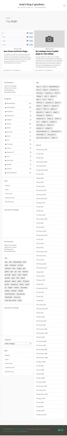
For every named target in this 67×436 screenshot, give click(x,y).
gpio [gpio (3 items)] (39, 100)
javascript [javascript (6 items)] (49, 103)
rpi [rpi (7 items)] (38, 122)
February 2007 (42, 416)
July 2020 (40, 175)
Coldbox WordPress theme (11, 432)
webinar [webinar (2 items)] (50, 125)
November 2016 (42, 220)
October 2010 (42, 306)
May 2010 (40, 314)
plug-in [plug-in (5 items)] (49, 112)
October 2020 (42, 166)
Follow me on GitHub (10, 86)
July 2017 (40, 207)
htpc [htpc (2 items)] (50, 100)
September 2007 (43, 396)
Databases (19, 112)
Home (8, 18)
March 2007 (41, 412)
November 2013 (42, 269)
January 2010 (42, 326)
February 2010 (42, 322)
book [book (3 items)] (39, 90)
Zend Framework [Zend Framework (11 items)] (43, 132)
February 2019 (42, 191)
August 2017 (41, 203)
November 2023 (42, 150)
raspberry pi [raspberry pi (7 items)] (41, 119)
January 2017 (42, 216)
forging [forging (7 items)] (40, 96)
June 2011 (41, 293)
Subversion (19, 161)
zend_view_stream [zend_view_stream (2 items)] (43, 138)
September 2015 (43, 236)
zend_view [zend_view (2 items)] (51, 135)
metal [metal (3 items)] (39, 106)
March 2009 (41, 339)
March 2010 (41, 318)
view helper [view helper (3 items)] (41, 125)
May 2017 (40, 211)
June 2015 (41, 244)
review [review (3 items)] (58, 119)
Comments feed (9, 198)
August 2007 (41, 400)
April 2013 (41, 273)
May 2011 (40, 298)
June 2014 (41, 261)
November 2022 (42, 162)
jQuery (19, 137)
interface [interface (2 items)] (40, 103)
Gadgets (19, 120)
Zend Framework (19, 173)
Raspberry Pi (19, 153)
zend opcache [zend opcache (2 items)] (56, 132)
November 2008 (42, 355)
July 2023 (40, 154)
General (19, 124)
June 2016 (41, 228)
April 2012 (41, 285)
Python (19, 149)
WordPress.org (9, 202)
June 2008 (41, 371)
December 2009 (42, 330)
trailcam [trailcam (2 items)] (53, 122)
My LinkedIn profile (9, 92)
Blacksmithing (19, 104)
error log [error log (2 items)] (40, 93)
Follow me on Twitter (10, 88)
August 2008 (41, 363)
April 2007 (41, 408)
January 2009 (42, 347)
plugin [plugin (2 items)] (56, 112)
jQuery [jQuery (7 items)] (58, 103)
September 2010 (43, 310)
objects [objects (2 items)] (47, 106)
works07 (19, 169)
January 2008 (42, 384)
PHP (19, 141)
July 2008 (40, 367)
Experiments (19, 116)
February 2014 (42, 265)
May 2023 (40, 158)
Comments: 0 (17, 70)
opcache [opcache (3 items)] (55, 106)
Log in (7, 190)
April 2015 (41, 248)
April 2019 (41, 183)
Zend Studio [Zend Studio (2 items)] (41, 135)
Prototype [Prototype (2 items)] (41, 116)
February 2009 (42, 343)
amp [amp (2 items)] (39, 87)
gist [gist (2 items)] (47, 96)
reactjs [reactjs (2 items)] (50, 119)
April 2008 (41, 375)
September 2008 (43, 359)
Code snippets (19, 108)
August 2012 (41, 281)
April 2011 (41, 302)
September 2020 (43, 171)
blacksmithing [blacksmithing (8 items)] (54, 87)
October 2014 (42, 256)
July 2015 (40, 240)
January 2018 (42, 195)
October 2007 (42, 392)
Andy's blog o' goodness (19, 429)
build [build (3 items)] (45, 90)
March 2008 (41, 379)
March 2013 (41, 277)
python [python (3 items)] (49, 116)
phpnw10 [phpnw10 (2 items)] (40, 112)
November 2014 (42, 252)
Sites (19, 157)
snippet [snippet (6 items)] (45, 122)
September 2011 (43, 289)
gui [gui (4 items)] (45, 100)
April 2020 (41, 179)
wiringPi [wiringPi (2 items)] (49, 128)
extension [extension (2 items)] (49, 93)
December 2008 (42, 351)
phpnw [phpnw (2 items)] (54, 109)
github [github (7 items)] (53, 96)
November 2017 (42, 199)
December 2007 (42, 388)
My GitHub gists (9, 90)
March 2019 (41, 187)
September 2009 (43, 334)
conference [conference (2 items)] (54, 90)
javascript (8, 70)
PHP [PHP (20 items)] (46, 109)
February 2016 (42, 232)
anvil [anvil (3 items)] (45, 87)
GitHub (19, 128)
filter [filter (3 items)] (57, 93)
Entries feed (8, 194)
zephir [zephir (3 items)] (54, 138)
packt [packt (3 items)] (39, 109)
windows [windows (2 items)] (40, 128)
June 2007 (41, 404)
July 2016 (40, 224)
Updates (19, 165)
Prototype (19, 145)
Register (7, 186)
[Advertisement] (17, 224)
